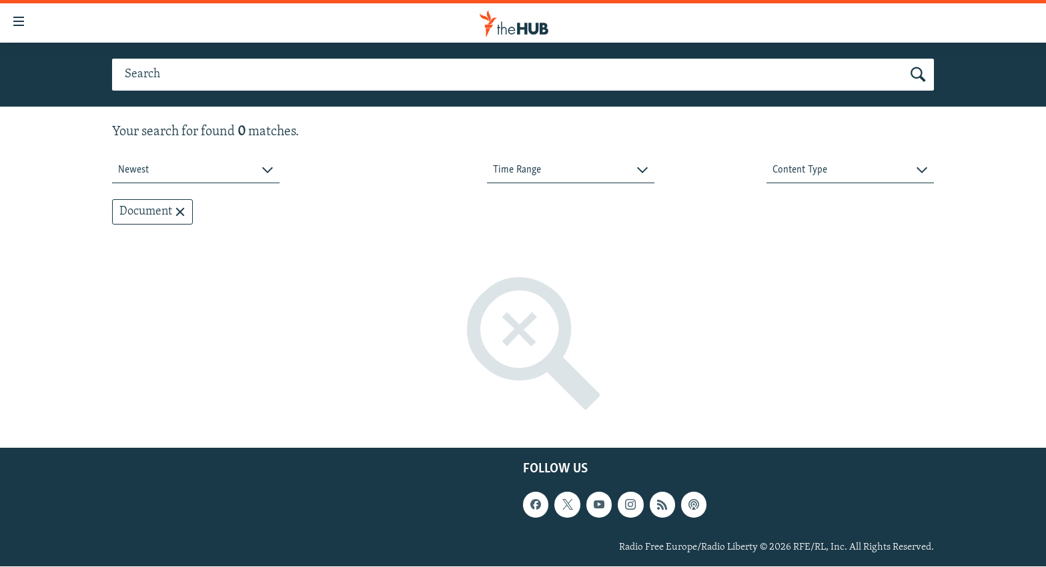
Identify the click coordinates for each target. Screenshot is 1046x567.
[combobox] (196, 170)
